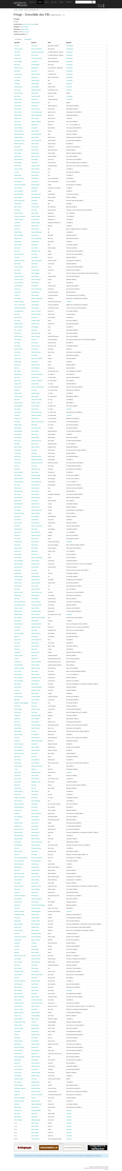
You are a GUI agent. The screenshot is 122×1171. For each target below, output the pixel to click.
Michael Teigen (18, 232)
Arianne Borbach (35, 750)
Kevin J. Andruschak (19, 304)
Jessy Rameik (35, 567)
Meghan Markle (18, 614)
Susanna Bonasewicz (36, 374)
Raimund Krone (35, 504)
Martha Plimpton (18, 1019)
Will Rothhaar (17, 1116)
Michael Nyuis (18, 693)
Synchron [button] (33, 2)
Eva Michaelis (34, 1041)
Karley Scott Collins (19, 876)
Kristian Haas (17, 763)
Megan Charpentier (19, 1056)
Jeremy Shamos (18, 169)
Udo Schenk (34, 99)
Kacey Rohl (17, 715)
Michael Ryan (17, 488)
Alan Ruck (17, 399)
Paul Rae (16, 368)
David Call (17, 854)
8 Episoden (69, 83)
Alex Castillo (17, 371)
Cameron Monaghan (19, 1097)
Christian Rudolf (35, 320)
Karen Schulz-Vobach (36, 974)
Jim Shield (17, 589)
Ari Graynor (17, 83)
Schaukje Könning (36, 611)
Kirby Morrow (17, 712)
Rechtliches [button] (69, 2)
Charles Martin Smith (19, 1022)
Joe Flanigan (17, 958)
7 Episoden (69, 541)
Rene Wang (17, 756)
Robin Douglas (18, 709)
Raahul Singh (17, 361)
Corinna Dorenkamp (36, 58)
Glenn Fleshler (18, 968)
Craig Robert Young (19, 140)
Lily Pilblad (17, 80)
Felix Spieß (34, 128)
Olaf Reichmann (35, 172)
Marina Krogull (35, 930)
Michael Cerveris (18, 68)
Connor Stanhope (18, 744)
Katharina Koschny (36, 440)
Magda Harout (18, 826)
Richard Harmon (18, 1069)
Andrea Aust (34, 804)
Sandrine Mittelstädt (36, 115)
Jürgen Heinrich (35, 165)
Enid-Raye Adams (19, 864)
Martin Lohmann (35, 346)
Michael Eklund (18, 766)
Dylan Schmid (17, 317)
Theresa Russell (18, 930)
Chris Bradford (18, 879)
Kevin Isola (17, 1063)
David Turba (34, 554)
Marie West (17, 535)
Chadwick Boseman (19, 260)
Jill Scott (16, 1034)
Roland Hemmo (35, 1006)
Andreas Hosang (35, 475)
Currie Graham (18, 579)
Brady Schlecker (18, 791)
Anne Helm (34, 450)
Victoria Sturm (35, 418)
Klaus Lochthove (35, 109)
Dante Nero (17, 718)
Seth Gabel (17, 71)
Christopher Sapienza (20, 1088)
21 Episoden (69, 68)
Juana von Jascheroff (36, 1094)
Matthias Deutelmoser (37, 766)
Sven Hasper (34, 636)
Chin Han (16, 848)
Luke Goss (17, 690)
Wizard (47, 2)
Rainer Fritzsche (35, 336)
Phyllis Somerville (18, 143)
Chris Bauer (17, 248)
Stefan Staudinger (36, 911)
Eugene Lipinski (18, 349)
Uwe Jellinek (34, 257)
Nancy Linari (17, 440)
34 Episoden (69, 71)
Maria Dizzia (17, 456)
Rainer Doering (35, 488)
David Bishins (17, 475)
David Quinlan (18, 586)
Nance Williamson (19, 750)
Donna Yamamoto (19, 804)
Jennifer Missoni (18, 286)
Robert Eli (16, 636)
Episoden (68, 42)
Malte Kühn (34, 649)
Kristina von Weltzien (36, 380)
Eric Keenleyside (18, 560)
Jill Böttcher (34, 200)
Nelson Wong (17, 1000)
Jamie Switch (17, 687)
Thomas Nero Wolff (36, 399)
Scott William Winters (19, 605)
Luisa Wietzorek (35, 680)
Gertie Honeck (35, 143)
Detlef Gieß (34, 425)
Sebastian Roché (18, 1079)
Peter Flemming (18, 696)
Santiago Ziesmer (35, 908)
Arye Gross (17, 722)
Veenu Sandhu (18, 188)
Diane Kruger (17, 772)
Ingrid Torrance (18, 447)
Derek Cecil (17, 289)
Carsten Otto (34, 1069)
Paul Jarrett (17, 1113)
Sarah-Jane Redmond (20, 184)
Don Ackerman (18, 181)
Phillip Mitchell (18, 867)
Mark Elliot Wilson (19, 194)
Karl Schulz (34, 254)
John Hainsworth (18, 150)
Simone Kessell (18, 655)
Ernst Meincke (35, 1025)
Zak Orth (16, 977)
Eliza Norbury (17, 684)
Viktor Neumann (35, 102)
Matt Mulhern (17, 333)
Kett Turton (17, 251)
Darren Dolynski (18, 734)
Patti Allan (16, 1104)
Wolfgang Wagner (36, 1120)
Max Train (16, 466)
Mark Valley (17, 96)
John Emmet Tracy (19, 178)
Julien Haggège (35, 273)
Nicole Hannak (35, 225)
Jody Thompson (18, 993)
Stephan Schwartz (36, 90)
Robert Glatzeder (35, 962)
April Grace (17, 905)
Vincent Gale (17, 358)
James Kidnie (17, 339)
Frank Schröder (35, 169)
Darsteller (17, 42)
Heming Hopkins (18, 472)
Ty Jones (16, 172)
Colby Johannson (18, 282)
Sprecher (33, 42)
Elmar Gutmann (35, 156)
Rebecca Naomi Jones (20, 955)
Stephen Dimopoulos (19, 797)
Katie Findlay (17, 570)
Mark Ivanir (17, 965)
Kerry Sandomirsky (19, 861)
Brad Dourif (17, 785)
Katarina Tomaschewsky (37, 387)
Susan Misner (17, 1075)
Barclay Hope (17, 156)
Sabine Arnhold (35, 447)
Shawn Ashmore (18, 608)
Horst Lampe (34, 342)
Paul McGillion (18, 434)
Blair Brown (17, 64)
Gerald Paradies (35, 589)
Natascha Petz (35, 914)
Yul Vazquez (17, 510)
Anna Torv (17, 45)
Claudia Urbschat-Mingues (38, 905)
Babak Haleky (17, 175)
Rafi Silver (17, 598)
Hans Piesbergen (35, 801)
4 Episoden (69, 86)
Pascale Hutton (18, 987)
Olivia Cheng (17, 1107)
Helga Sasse (34, 892)
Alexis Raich (17, 459)
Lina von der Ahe (35, 876)
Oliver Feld (34, 210)
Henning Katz (34, 203)
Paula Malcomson (19, 311)
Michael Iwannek (35, 333)
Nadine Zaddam (35, 665)
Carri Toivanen (18, 617)
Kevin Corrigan (18, 990)
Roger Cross (17, 551)
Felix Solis (17, 314)
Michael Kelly (17, 595)
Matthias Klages (35, 393)
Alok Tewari (17, 421)
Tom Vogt (33, 785)
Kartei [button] (40, 2)
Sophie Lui (17, 1094)
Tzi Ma (16, 769)
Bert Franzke (34, 55)
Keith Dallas (17, 1037)
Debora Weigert (35, 184)
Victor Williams (18, 898)
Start (16, 9)
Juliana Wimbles (18, 665)
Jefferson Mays (18, 851)
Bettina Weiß (34, 443)
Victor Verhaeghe (18, 235)
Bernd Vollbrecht (35, 924)
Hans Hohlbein (35, 431)
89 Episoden (69, 61)
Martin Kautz (34, 77)
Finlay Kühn (34, 317)
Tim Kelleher (17, 298)
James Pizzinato (18, 327)
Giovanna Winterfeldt (36, 557)
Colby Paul (17, 740)
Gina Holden (17, 627)
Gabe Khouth (17, 532)
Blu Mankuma (17, 1044)
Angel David (17, 921)
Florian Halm (34, 545)
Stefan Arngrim (18, 674)
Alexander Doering (36, 677)
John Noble (17, 52)
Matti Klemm (34, 267)
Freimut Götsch (35, 1085)
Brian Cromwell (18, 962)
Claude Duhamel (18, 267)
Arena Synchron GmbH (29, 24)
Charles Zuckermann (19, 216)
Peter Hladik (34, 500)
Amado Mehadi (35, 406)
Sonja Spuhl (34, 987)
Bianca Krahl (34, 538)
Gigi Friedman (18, 557)
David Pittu (17, 415)
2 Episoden (69, 614)
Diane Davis (17, 225)
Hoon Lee (16, 949)
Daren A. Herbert (18, 1009)
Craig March (17, 652)
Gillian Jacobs (18, 583)
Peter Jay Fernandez (19, 981)
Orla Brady (17, 443)
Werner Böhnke (35, 368)
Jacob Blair (17, 630)
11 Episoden (69, 74)
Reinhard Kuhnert (35, 402)
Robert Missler (35, 990)
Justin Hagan (17, 842)
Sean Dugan (17, 883)
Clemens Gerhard (36, 314)
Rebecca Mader (18, 564)
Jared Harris (17, 90)
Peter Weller (17, 146)
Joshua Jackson (18, 49)
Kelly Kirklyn (17, 775)
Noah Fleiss (17, 706)
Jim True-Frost (18, 1066)
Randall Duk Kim (18, 323)
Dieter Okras (34, 797)
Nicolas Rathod (35, 832)
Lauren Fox (17, 355)
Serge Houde (17, 500)
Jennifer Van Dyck (19, 276)
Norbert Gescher (35, 74)
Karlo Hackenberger (36, 232)
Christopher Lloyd (18, 971)
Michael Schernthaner (37, 298)
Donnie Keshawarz (19, 513)
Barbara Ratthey (35, 478)
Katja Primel (34, 1053)
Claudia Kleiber (35, 270)
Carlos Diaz (17, 917)
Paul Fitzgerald (18, 984)
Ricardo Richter (35, 522)
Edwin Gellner (35, 175)
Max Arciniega (18, 162)
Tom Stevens (17, 759)
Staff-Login (106, 1169)
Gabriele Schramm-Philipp (38, 617)
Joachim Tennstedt (36, 415)
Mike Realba (17, 725)
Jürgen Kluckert (35, 1044)
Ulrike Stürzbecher (36, 352)
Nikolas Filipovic (18, 832)
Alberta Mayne (18, 611)
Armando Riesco (18, 491)
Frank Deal (17, 526)
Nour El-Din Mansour (36, 857)
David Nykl (17, 943)
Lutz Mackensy (35, 971)
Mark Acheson (18, 810)
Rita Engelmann (35, 64)
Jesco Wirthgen (35, 718)
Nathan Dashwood (19, 1047)
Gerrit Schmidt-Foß (36, 140)
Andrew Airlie (17, 383)
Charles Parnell (18, 396)
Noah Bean (17, 469)
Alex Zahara (17, 346)
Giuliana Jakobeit (35, 583)
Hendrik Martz (35, 949)
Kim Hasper (34, 854)
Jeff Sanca (17, 649)
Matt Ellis (16, 952)
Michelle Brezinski (19, 807)
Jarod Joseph (17, 124)
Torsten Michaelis (35, 96)
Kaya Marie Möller (36, 715)
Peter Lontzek (34, 118)
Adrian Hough (17, 778)
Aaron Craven (17, 671)
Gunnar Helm (34, 181)
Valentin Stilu (34, 124)
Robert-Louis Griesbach (37, 421)
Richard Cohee (18, 902)
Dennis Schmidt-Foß (36, 49)
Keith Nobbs (17, 263)
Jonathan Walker (18, 137)
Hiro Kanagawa (18, 816)
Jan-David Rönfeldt (36, 134)
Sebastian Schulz (35, 251)
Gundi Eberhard (35, 1050)
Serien (20, 9)
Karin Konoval (18, 387)
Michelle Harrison (18, 829)
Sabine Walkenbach (36, 1104)
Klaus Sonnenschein (36, 412)
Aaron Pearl (17, 121)
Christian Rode (35, 301)
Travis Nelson (17, 554)
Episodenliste (27, 39)
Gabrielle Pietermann (36, 459)
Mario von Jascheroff (36, 358)
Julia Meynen (34, 286)
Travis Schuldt (18, 112)
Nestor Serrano (18, 548)
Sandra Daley (17, 428)
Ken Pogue (17, 342)
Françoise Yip (17, 418)
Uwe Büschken (35, 219)
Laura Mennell (18, 974)
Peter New (17, 908)
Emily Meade (17, 450)
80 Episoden (69, 55)
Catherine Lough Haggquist (21, 703)
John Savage (17, 153)
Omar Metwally (18, 845)
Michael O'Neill (18, 1025)
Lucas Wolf (17, 222)
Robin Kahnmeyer (36, 279)
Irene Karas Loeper (19, 873)
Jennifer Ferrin (18, 1053)
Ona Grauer (17, 352)
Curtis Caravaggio (19, 633)
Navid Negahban (18, 406)
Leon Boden (34, 61)
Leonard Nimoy (18, 74)
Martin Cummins (18, 592)
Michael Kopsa (18, 99)
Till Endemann (35, 377)
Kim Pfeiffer (34, 355)
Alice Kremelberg (18, 680)
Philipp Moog (34, 68)
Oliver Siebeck (35, 137)
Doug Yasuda (17, 940)
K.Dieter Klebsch (35, 981)
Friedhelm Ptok (35, 323)
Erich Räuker (34, 159)
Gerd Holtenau (35, 902)
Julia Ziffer (34, 453)
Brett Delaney (17, 109)
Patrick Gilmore (18, 336)
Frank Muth (34, 965)
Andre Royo (17, 545)
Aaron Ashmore (18, 747)
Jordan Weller (17, 241)
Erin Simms (17, 643)
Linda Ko (16, 658)
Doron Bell (17, 870)
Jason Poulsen (18, 244)
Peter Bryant (17, 210)
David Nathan (34, 519)
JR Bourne (17, 295)
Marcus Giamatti (18, 924)
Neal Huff (16, 737)
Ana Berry (16, 819)
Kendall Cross (18, 661)
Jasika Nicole (17, 58)
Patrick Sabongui (18, 131)
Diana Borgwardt (35, 197)
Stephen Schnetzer (19, 911)
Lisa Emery (17, 892)
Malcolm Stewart (18, 402)
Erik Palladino (17, 437)
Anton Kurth (34, 753)
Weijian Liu (34, 769)
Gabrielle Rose (18, 374)
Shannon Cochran (19, 886)
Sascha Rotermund (36, 481)
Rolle (49, 42)
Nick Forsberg (35, 952)
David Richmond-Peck (20, 308)
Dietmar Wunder (35, 845)
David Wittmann (35, 292)
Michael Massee (18, 159)
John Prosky (17, 494)
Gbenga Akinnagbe (19, 134)
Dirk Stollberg (34, 327)
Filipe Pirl (33, 1097)
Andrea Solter (34, 775)
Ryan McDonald (18, 93)
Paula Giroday (18, 115)
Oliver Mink (34, 977)
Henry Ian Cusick (18, 1028)
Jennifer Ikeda (18, 105)
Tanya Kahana (35, 83)
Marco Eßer (34, 744)
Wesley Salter (17, 728)
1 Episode (68, 301)
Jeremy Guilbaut (18, 128)
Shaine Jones (17, 118)
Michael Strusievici (19, 753)
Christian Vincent (18, 279)
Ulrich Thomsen (18, 801)
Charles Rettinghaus (36, 898)
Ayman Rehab (35, 131)
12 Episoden (69, 96)
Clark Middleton (18, 431)
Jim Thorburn (17, 519)
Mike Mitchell (17, 507)
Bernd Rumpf (34, 146)
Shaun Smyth (17, 102)
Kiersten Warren (18, 1041)
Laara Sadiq (17, 270)
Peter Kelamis (18, 1082)
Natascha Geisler (35, 627)
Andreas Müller (35, 917)
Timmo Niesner (24, 26)
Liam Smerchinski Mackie (21, 857)
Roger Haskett (18, 393)
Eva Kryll (33, 731)
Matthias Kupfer (35, 1082)
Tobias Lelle (34, 434)
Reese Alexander (18, 835)
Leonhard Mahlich (36, 1110)
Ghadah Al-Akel (35, 1034)
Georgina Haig (18, 541)
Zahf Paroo (17, 229)
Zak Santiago (17, 273)
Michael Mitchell (18, 504)
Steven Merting (35, 879)
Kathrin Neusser (35, 614)
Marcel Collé (34, 671)
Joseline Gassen (35, 709)
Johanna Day (17, 788)
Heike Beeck (34, 188)
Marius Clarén (35, 409)
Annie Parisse (17, 1072)
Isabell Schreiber (35, 1056)
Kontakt (61, 2)
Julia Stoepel (34, 105)
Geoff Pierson (17, 165)
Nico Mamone (34, 1031)
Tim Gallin (17, 257)
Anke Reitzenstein (36, 428)
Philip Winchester (18, 481)
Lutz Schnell (34, 248)
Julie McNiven (18, 782)
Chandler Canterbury (19, 895)
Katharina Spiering (36, 456)
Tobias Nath (34, 162)
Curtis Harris (17, 292)
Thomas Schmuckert (36, 592)
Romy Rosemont (18, 624)
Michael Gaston (18, 86)
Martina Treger (35, 996)
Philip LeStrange (18, 1085)
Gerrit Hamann (35, 282)
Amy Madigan (17, 731)
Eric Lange (17, 485)
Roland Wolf (34, 361)
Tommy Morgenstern (36, 112)
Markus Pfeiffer (35, 437)
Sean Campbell (18, 1120)
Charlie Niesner (35, 80)
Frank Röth (34, 191)
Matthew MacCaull (19, 1101)
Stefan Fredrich (35, 560)
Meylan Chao (34, 658)
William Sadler (18, 425)
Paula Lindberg (18, 197)
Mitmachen (54, 2)
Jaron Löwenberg (35, 601)
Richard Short (17, 238)
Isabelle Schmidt (35, 668)
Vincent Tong (17, 1015)
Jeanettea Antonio (19, 1003)
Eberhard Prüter (35, 365)
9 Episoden (69, 90)
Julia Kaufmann (35, 819)
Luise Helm (34, 45)
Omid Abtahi (17, 1031)
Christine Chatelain (19, 668)
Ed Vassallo (17, 516)
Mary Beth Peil (18, 567)
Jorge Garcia (17, 639)
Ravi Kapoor (17, 409)
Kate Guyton (17, 538)
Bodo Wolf (34, 390)
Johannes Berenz (35, 633)
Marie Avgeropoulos (19, 200)
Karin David (34, 807)
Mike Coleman (18, 207)
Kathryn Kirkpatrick (19, 996)
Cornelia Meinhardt (36, 624)
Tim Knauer (34, 466)
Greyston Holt (17, 1110)
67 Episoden (69, 64)
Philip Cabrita (17, 620)
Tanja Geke (34, 655)
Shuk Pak (33, 756)
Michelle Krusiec (18, 823)
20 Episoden (69, 52)
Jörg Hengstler (35, 86)
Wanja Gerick (34, 1047)
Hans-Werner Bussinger (37, 52)
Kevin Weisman (18, 497)
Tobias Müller (34, 93)
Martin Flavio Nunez (36, 510)
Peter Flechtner (35, 699)
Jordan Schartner (18, 219)
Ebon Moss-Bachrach (19, 601)
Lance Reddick (18, 61)
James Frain (17, 794)
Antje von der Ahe (36, 311)
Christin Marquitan (36, 936)
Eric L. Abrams (18, 330)
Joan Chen (17, 933)
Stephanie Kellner (36, 772)
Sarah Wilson (17, 1060)
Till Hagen (34, 943)
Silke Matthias (35, 873)
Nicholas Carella (18, 576)
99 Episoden (69, 58)
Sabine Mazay (35, 684)
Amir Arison (17, 377)
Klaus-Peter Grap (35, 1091)
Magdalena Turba (35, 782)
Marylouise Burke (18, 478)
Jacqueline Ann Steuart (20, 936)
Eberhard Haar (35, 153)
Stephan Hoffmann (36, 121)
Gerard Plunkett (18, 1006)
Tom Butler (17, 946)
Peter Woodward (18, 191)
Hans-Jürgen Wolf (36, 194)
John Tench (17, 889)
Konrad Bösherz (35, 759)
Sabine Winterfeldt (36, 661)
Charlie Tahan (17, 203)
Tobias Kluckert (35, 485)
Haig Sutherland (18, 838)
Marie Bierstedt (35, 564)
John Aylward (17, 412)
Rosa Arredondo (18, 1050)
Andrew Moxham (18, 213)
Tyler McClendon (18, 677)
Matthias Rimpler (35, 216)
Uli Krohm (33, 339)
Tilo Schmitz (34, 810)
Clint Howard (17, 462)
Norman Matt (34, 794)
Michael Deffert (35, 595)
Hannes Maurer (35, 646)
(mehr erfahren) (25, 31)
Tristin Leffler (17, 453)
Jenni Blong (17, 380)
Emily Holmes (17, 573)
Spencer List (17, 646)
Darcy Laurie (17, 365)
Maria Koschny (35, 371)
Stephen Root (17, 927)
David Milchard (18, 529)
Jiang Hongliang (35, 1015)
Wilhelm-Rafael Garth (36, 740)
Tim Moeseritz (35, 178)
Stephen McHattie (19, 301)
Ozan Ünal (34, 71)
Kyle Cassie (17, 320)
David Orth (17, 1091)
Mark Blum (17, 390)
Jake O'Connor (18, 522)
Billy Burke (17, 699)
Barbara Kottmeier (19, 1012)
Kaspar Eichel (34, 150)
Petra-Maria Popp (35, 861)
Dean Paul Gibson (19, 254)
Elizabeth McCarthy (19, 914)
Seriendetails (18, 39)
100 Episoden (69, 45)
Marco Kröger (34, 968)
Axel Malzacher (35, 494)
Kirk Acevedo (17, 77)
